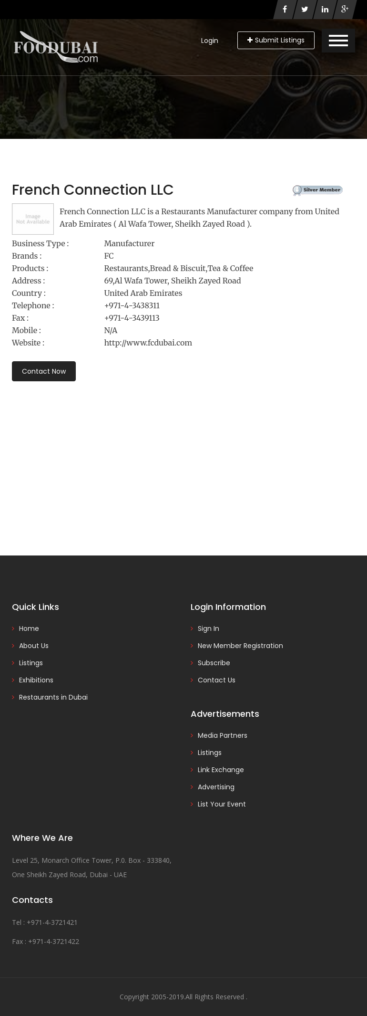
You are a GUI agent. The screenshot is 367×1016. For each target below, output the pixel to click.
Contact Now (44, 371)
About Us (34, 645)
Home (29, 628)
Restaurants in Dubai (53, 697)
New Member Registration (240, 645)
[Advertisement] (183, 455)
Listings (31, 663)
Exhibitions (36, 680)
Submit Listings (276, 40)
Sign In (208, 628)
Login (209, 40)
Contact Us (216, 680)
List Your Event (222, 804)
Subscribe (214, 663)
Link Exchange (221, 770)
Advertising (216, 787)
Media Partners (222, 735)
